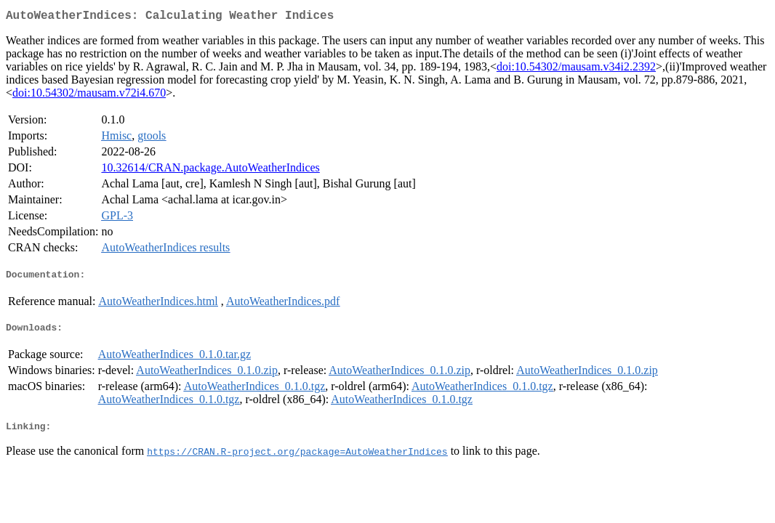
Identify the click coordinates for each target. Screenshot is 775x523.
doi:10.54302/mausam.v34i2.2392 (576, 69)
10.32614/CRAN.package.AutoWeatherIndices (210, 170)
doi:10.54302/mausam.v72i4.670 (89, 95)
